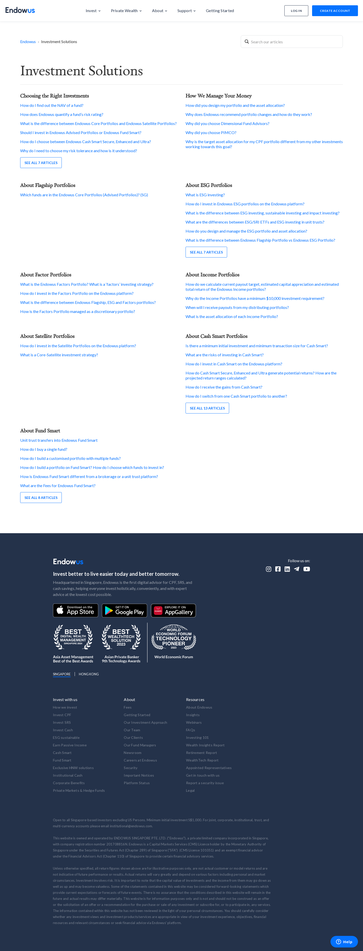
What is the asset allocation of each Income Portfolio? (232, 316)
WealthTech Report (202, 760)
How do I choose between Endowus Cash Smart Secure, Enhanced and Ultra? (85, 141)
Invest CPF (62, 715)
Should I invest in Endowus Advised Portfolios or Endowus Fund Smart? (80, 132)
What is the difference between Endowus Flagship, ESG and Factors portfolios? (88, 302)
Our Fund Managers (140, 745)
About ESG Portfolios (209, 185)
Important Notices (139, 775)
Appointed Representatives (209, 768)
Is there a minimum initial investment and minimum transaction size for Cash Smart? (257, 345)
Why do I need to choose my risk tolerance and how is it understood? (78, 150)
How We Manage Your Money (219, 95)
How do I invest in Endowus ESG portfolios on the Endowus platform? (245, 203)
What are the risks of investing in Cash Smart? (225, 354)
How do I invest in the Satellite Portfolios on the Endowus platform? (78, 345)
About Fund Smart (40, 430)
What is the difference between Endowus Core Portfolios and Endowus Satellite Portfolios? (98, 123)
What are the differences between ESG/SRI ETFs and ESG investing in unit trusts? (255, 221)
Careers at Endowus (140, 760)
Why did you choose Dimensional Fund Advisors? (227, 123)
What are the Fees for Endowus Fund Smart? (58, 485)
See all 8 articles (40, 497)
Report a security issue (205, 783)
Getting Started (137, 715)
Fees (128, 707)
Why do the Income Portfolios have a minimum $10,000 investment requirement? (255, 298)
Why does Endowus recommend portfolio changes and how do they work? (249, 114)
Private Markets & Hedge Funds (79, 790)
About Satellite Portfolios (47, 336)
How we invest (65, 707)
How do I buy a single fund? (43, 449)
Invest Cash (63, 730)
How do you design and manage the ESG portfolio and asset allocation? (246, 231)
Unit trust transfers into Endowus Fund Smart (59, 440)
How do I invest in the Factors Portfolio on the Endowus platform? (77, 293)
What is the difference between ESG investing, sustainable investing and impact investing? (263, 212)
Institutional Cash (68, 775)
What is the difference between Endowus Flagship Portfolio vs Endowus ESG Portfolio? (260, 240)
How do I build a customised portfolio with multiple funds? (70, 458)
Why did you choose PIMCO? (211, 132)
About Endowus (199, 707)
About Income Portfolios (212, 274)
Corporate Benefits (69, 783)
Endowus (28, 41)
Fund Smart (62, 760)
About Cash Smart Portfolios (216, 336)
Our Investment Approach (145, 722)
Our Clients (133, 737)
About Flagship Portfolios (47, 185)
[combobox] (292, 41)
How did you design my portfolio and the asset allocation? (235, 105)
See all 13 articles (207, 408)
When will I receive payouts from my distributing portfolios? (237, 307)
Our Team (132, 730)
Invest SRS (62, 722)
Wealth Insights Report (205, 745)
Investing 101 (197, 737)
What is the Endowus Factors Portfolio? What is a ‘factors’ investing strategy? (87, 284)
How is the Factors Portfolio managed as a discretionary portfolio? (77, 311)
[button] (93, 10)
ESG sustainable (66, 737)
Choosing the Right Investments (54, 95)
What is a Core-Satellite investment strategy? (59, 354)
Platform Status (137, 783)
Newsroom (132, 752)
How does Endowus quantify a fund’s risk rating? (61, 114)
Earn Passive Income (70, 745)
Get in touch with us (203, 775)
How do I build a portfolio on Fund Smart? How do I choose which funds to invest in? (92, 467)
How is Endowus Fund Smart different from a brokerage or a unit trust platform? (89, 476)
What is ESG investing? (205, 194)
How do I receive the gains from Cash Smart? (224, 387)
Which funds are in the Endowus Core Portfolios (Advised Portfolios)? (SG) (84, 194)
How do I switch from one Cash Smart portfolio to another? (236, 396)
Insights (193, 715)
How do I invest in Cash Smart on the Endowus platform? (234, 363)
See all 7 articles (40, 163)
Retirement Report (201, 752)
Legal (190, 790)
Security (130, 768)
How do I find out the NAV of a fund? (51, 105)
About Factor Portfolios (45, 274)
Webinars (194, 722)
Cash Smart (62, 752)
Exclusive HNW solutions (73, 768)
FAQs (190, 730)
